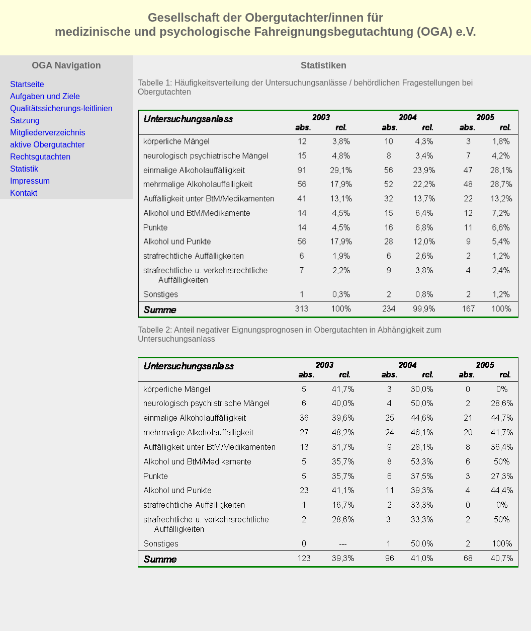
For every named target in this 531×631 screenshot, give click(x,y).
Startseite (27, 84)
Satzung (25, 120)
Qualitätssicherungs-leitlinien (61, 108)
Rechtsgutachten (40, 156)
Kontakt (23, 193)
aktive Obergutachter (47, 144)
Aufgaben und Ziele (45, 96)
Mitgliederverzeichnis (47, 132)
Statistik (24, 169)
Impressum (30, 181)
